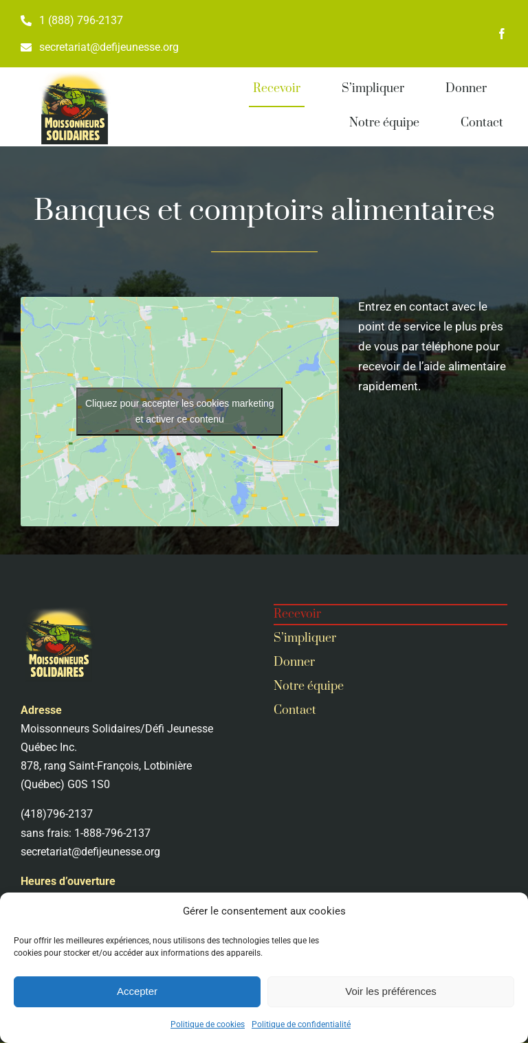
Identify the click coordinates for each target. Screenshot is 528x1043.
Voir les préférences (391, 991)
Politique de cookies (207, 1024)
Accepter (137, 991)
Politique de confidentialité (301, 1024)
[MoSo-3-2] (73, 72)
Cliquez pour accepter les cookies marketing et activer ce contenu (179, 411)
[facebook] (501, 33)
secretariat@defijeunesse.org (90, 851)
